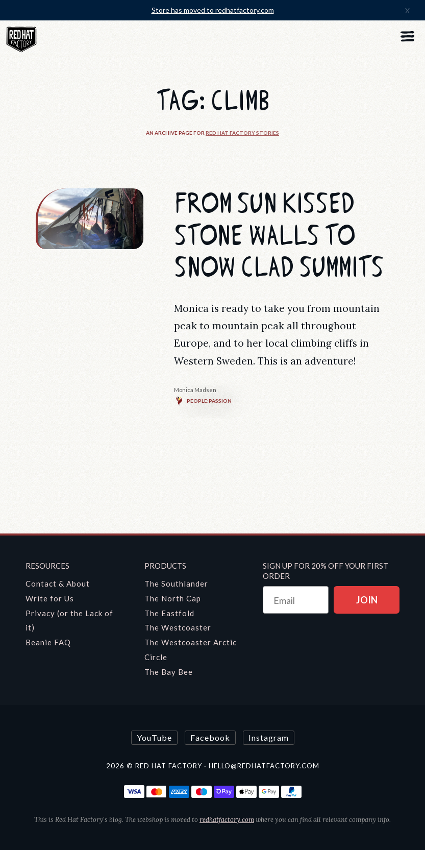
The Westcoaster (177, 627)
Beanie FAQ (48, 642)
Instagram (268, 737)
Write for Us (50, 598)
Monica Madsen (195, 389)
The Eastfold (169, 613)
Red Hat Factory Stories (242, 133)
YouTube (154, 737)
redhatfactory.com (226, 819)
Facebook (210, 737)
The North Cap (172, 598)
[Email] (296, 600)
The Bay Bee (168, 671)
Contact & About (58, 583)
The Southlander (176, 583)
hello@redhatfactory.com (264, 766)
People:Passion (203, 401)
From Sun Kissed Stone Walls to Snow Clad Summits (279, 235)
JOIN (367, 599)
